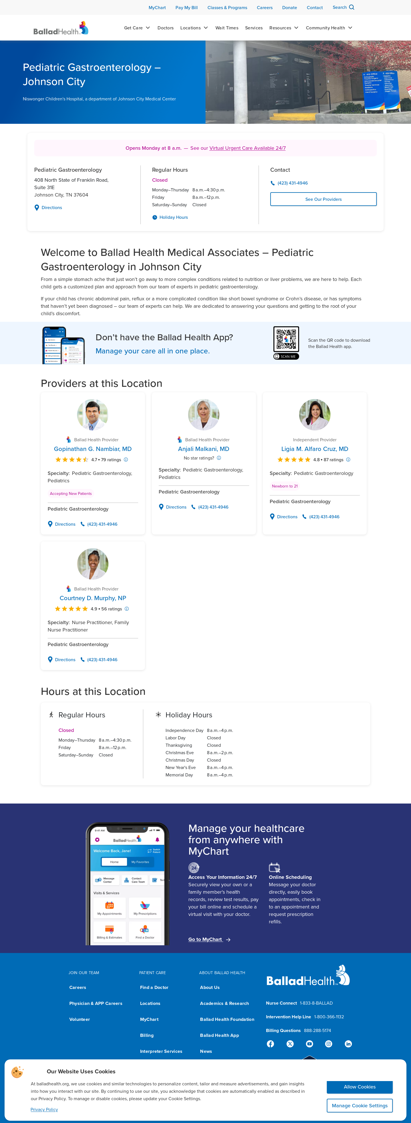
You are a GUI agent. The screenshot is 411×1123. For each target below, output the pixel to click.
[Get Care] (137, 28)
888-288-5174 (317, 1030)
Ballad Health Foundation (227, 1019)
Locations (150, 1003)
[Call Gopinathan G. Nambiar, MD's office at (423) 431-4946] (99, 524)
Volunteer (79, 1019)
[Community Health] (329, 28)
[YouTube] (309, 1044)
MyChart (149, 1019)
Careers (77, 987)
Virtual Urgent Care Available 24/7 (247, 147)
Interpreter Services (161, 1051)
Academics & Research (224, 1003)
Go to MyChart (209, 939)
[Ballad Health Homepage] (61, 28)
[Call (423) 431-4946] (323, 183)
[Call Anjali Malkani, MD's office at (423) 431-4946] (210, 507)
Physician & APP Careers (95, 1003)
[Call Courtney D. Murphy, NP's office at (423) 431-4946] (99, 659)
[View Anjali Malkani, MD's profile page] (203, 448)
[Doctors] (165, 28)
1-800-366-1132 (329, 1016)
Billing (147, 1035)
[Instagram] (328, 1044)
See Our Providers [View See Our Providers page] (323, 199)
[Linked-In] (346, 1044)
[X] (291, 1044)
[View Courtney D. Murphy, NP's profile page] (93, 597)
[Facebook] (273, 1044)
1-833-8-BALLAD (316, 1003)
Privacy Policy (44, 1109)
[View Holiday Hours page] (199, 217)
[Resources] (284, 28)
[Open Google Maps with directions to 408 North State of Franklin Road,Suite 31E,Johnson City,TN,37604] (81, 208)
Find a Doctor (154, 987)
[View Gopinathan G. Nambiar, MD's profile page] (93, 448)
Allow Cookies (360, 1086)
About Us (210, 987)
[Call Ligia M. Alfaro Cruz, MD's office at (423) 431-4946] (321, 516)
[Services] (254, 28)
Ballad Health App (219, 1035)
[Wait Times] (227, 28)
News (206, 1051)
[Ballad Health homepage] (308, 979)
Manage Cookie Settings (360, 1105)
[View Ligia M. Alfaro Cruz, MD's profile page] (314, 448)
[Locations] (194, 28)
